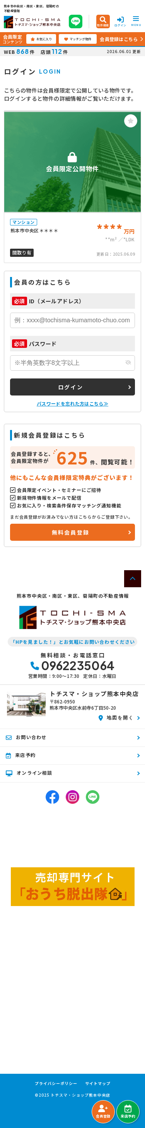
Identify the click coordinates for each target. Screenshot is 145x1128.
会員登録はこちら (119, 39)
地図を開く (116, 717)
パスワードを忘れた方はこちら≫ (72, 403)
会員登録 (103, 1112)
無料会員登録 (70, 532)
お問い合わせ (26, 737)
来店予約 (128, 1112)
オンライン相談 (29, 772)
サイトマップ (98, 1083)
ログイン (70, 387)
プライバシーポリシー (56, 1083)
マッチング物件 (77, 39)
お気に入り (41, 39)
